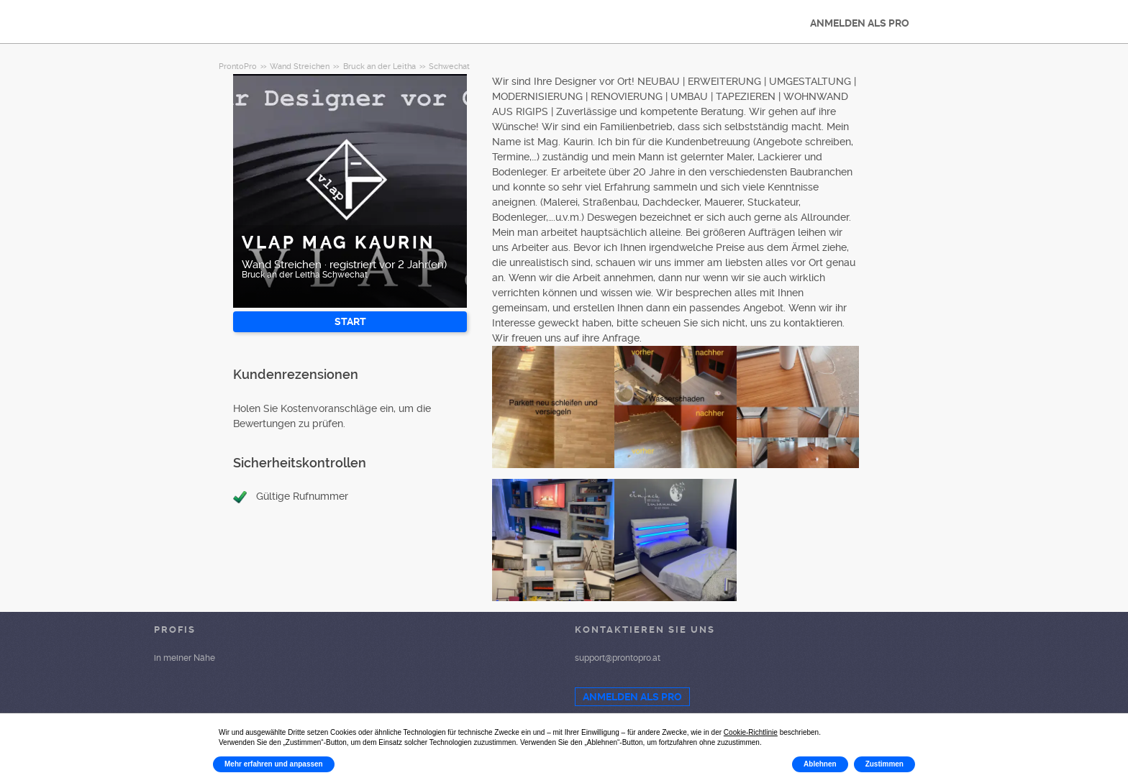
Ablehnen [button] (820, 764)
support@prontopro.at (617, 658)
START (350, 321)
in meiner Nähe (184, 658)
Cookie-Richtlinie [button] (751, 732)
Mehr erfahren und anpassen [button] (273, 764)
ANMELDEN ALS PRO (859, 23)
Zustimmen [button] (884, 764)
